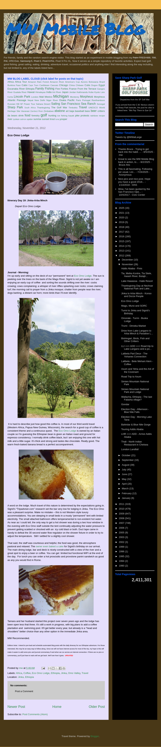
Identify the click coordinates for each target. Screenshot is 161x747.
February (127, 493)
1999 (122, 546)
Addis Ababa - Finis (131, 268)
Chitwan (79, 85)
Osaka (62, 100)
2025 (122, 208)
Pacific (71, 100)
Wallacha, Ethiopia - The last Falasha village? (136, 398)
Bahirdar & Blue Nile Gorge (136, 424)
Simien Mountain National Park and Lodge (135, 391)
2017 (122, 231)
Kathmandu (82, 92)
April (124, 483)
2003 (122, 537)
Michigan (61, 96)
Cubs (87, 85)
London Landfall (130, 449)
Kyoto (97, 92)
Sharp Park (15, 107)
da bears (12, 115)
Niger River (52, 100)
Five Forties (61, 88)
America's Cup (72, 82)
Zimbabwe (49, 111)
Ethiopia (30, 88)
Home (57, 707)
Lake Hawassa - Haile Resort (137, 281)
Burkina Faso (14, 85)
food (27, 115)
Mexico (48, 96)
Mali (41, 96)
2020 (122, 217)
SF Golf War (144, 99)
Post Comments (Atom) (35, 714)
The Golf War (59, 107)
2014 (122, 246)
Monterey (74, 97)
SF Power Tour (27, 104)
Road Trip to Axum (131, 376)
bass (87, 111)
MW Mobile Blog (75, 28)
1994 (122, 561)
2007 (122, 523)
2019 (122, 222)
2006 (122, 527)
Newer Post (16, 707)
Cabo (25, 85)
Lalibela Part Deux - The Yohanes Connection (134, 355)
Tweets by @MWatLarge (128, 137)
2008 (122, 518)
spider (30, 119)
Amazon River (57, 82)
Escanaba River (16, 88)
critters (101, 111)
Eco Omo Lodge (83, 275)
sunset (45, 119)
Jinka (64, 673)
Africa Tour (21, 81)
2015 (122, 241)
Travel (83, 107)
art (67, 111)
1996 (122, 551)
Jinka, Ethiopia (26, 677)
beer (94, 110)
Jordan (72, 92)
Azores (84, 82)
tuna (57, 119)
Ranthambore (98, 100)
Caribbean (44, 85)
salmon (23, 119)
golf (44, 115)
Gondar (125, 404)
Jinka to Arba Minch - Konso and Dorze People (136, 295)
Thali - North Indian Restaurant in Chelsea (134, 443)
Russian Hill (13, 104)
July (124, 469)
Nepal (30, 100)
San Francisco (70, 103)
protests (84, 115)
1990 (122, 565)
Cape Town (33, 85)
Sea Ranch (88, 103)
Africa (10, 81)
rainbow (94, 115)
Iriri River (56, 92)
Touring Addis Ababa (132, 429)
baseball (79, 111)
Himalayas (40, 92)
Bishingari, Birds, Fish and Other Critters (135, 340)
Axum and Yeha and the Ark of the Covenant (137, 370)
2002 (122, 542)
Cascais (54, 85)
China (72, 85)
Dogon (94, 85)
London (34, 97)
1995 (122, 556)
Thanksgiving (43, 107)
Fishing (49, 88)
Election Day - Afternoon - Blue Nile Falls (135, 411)
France (73, 88)
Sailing (55, 103)
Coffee (27, 673)
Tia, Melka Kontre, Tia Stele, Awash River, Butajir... (136, 275)
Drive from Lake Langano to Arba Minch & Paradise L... (137, 332)
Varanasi (25, 111)
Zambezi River (36, 111)
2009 (122, 513)
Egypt (102, 85)
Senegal (101, 104)
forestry (35, 115)
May (124, 479)
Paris (78, 100)
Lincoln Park (22, 96)
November (128, 264)
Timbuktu (73, 107)
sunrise (37, 119)
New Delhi (39, 100)
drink (21, 115)
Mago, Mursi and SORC (134, 305)
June (125, 474)
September (128, 460)
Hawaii (31, 92)
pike (77, 115)
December (128, 259)
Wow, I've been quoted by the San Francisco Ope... (134, 190)
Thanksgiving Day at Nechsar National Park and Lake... (137, 287)
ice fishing (62, 115)
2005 (122, 532)
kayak (71, 115)
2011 (122, 504)
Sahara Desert (43, 104)
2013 (122, 250)
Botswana (93, 82)
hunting (52, 115)
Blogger (95, 736)
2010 (122, 508)
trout (52, 119)
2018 (122, 227)
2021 (122, 212)
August (126, 464)
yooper (63, 119)
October (126, 455)
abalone (59, 110)
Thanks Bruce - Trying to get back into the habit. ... (133, 150)
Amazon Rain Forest (38, 82)
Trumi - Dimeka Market (133, 325)
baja (71, 111)
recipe (102, 115)
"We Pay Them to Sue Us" (140, 110)
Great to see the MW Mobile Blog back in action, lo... (136, 160)
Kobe (91, 92)
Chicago (63, 85)
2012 (122, 255)
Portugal (86, 100)
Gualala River (20, 92)
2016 (122, 236)
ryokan (16, 119)
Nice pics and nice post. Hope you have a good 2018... (134, 180)
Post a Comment (24, 691)
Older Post (97, 707)
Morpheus (86, 96)
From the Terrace (87, 88)
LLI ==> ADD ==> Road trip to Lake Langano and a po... (137, 347)
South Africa (30, 108)
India (48, 92)
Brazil (102, 82)
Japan (65, 92)
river (9, 119)
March (125, 488)
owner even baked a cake (49, 546)
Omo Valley (74, 673)
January (126, 498)
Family (39, 88)
